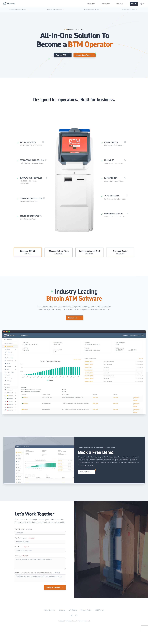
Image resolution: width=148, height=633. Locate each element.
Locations (119, 4)
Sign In (133, 4)
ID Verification (49, 610)
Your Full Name (23, 529)
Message (21, 556)
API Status (73, 610)
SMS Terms (99, 610)
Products (91, 3)
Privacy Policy (86, 610)
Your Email (22, 547)
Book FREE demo (87, 472)
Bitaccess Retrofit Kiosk (18, 9)
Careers (62, 610)
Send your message (55, 587)
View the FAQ (63, 55)
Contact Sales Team (129, 9)
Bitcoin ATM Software (55, 9)
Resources (105, 3)
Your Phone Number (24, 538)
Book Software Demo (92, 9)
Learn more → (74, 318)
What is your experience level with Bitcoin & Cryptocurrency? (37, 573)
